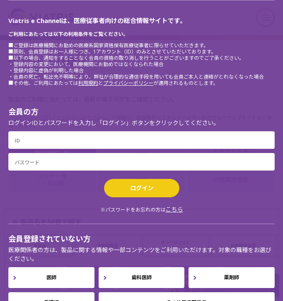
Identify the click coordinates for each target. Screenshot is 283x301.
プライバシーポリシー (128, 83)
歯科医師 (142, 277)
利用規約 (88, 83)
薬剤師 (231, 277)
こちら (174, 209)
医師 (51, 277)
